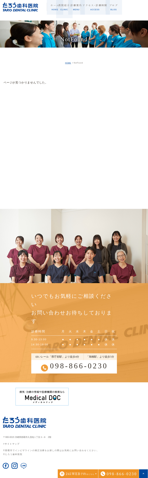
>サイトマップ (11, 444)
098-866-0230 (78, 365)
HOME (68, 63)
